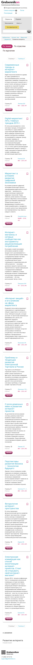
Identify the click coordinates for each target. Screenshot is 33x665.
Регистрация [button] (8, 13)
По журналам (9, 51)
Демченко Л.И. (22, 389)
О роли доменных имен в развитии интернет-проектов (14, 407)
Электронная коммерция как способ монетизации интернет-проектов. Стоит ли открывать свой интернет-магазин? (13, 566)
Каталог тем (15, 37)
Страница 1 (11, 58)
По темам (7, 46)
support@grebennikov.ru (8, 659)
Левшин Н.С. (21, 446)
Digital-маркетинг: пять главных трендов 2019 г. (14, 120)
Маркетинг (24, 37)
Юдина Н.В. (21, 542)
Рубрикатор (8, 19)
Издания (18, 19)
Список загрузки (10, 10)
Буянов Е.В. (21, 612)
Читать (8, 109)
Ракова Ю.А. (21, 158)
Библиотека (6, 37)
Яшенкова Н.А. (22, 343)
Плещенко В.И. (22, 283)
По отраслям (20, 46)
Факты (19, 23)
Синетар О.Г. (21, 489)
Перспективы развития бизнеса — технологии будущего (14, 465)
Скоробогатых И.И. (23, 216)
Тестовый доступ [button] (12, 27)
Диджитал (7, 39)
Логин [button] (22, 10)
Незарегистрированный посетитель (15, 8)
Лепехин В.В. (21, 103)
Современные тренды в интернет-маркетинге (12, 68)
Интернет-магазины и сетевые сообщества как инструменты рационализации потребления (13, 239)
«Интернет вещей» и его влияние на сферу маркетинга (14, 302)
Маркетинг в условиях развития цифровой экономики (11, 178)
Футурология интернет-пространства (12, 506)
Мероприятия (9, 23)
